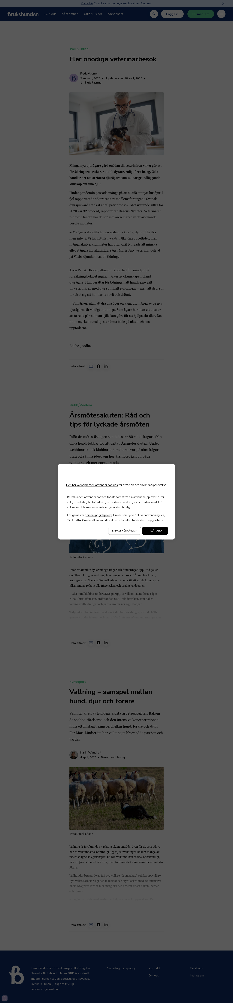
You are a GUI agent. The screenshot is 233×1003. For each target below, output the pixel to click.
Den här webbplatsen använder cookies (92, 485)
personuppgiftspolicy (98, 515)
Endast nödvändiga (124, 530)
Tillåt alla (155, 530)
